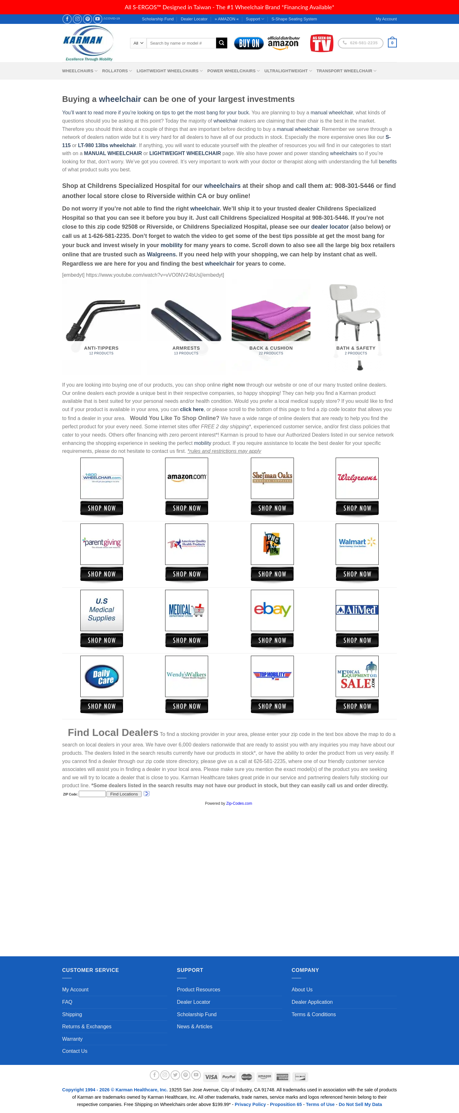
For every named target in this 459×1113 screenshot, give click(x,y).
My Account (75, 989)
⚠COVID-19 (111, 18)
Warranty (72, 1039)
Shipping (72, 1014)
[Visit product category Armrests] (186, 327)
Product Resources (198, 989)
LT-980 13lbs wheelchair (107, 145)
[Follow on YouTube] (97, 19)
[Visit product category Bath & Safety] (356, 327)
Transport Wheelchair (346, 71)
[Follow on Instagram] (77, 19)
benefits (388, 161)
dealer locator (330, 227)
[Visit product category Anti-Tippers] (101, 327)
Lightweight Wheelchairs (170, 71)
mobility (172, 245)
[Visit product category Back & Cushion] (271, 327)
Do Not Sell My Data (360, 1104)
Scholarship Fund (158, 19)
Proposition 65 (286, 1104)
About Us (302, 989)
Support (255, 19)
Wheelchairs (80, 71)
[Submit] (221, 43)
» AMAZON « (227, 19)
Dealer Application (312, 1002)
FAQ (67, 1002)
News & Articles (194, 1026)
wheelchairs (343, 153)
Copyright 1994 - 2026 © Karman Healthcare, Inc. (115, 1089)
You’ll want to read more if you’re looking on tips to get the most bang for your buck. (156, 112)
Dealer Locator (194, 19)
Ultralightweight (288, 71)
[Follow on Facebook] (67, 19)
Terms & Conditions (314, 1014)
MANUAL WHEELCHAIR (113, 153)
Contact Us (74, 1051)
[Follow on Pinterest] (87, 19)
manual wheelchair (331, 112)
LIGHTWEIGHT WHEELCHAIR (185, 153)
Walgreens (161, 254)
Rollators (117, 71)
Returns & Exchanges (87, 1026)
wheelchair (120, 99)
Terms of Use (320, 1104)
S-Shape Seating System (294, 19)
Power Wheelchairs (233, 71)
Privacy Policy (250, 1104)
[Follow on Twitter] (175, 1075)
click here (192, 409)
